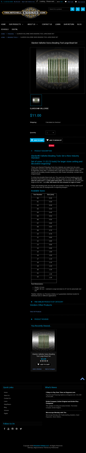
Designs (4, 93)
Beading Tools (13, 37)
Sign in (24, 1)
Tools (4, 59)
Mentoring (5, 105)
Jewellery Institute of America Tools (12, 116)
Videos (4, 108)
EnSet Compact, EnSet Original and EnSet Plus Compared (62, 404)
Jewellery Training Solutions (10, 112)
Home (3, 34)
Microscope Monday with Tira (56, 414)
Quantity (33, 132)
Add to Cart (37, 140)
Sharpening (5, 97)
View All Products (35, 311)
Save (52, 145)
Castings (5, 89)
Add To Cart (14, 162)
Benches (5, 74)
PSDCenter (55, 450)
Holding (4, 70)
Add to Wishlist (7, 167)
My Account (17, 1)
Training (4, 101)
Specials (5, 52)
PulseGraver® (6, 48)
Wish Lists (70, 1)
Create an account (32, 1)
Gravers (4, 82)
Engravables (6, 86)
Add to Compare (21, 167)
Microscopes (6, 55)
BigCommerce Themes (41, 450)
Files (3, 63)
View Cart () (81, 2)
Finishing (11, 34)
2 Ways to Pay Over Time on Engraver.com (60, 394)
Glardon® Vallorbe (39, 108)
